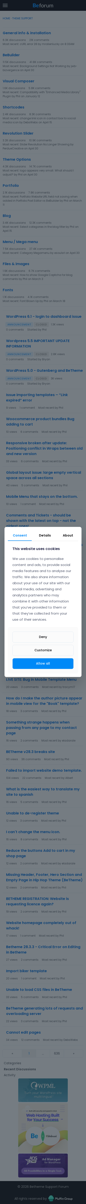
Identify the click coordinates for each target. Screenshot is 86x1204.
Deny (43, 637)
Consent (20, 535)
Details (45, 535)
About (68, 535)
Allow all (43, 663)
